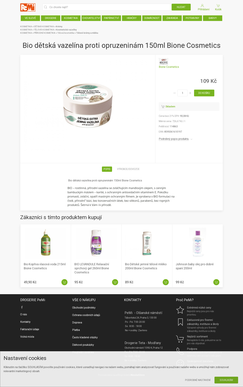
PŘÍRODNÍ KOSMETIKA (44, 33)
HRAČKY (132, 18)
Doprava (77, 322)
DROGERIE (50, 18)
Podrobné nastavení (197, 380)
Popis (107, 169)
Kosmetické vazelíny (66, 29)
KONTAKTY (132, 300)
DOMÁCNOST (151, 18)
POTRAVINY (192, 18)
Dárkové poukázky (83, 344)
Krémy (59, 26)
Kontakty (25, 321)
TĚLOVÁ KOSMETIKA (44, 29)
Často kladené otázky (85, 337)
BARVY (213, 18)
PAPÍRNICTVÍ (111, 18)
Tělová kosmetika (65, 33)
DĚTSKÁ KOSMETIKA (44, 26)
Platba (76, 330)
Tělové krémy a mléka (87, 33)
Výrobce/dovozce (128, 169)
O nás (23, 314)
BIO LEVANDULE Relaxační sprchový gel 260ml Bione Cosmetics (91, 268)
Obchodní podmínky (84, 307)
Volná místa (27, 336)
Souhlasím (226, 380)
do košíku (204, 93)
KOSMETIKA (71, 18)
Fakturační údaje (29, 329)
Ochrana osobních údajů (86, 315)
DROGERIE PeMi (32, 300)
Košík (218, 7)
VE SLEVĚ (30, 18)
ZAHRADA (172, 18)
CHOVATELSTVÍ (91, 18)
